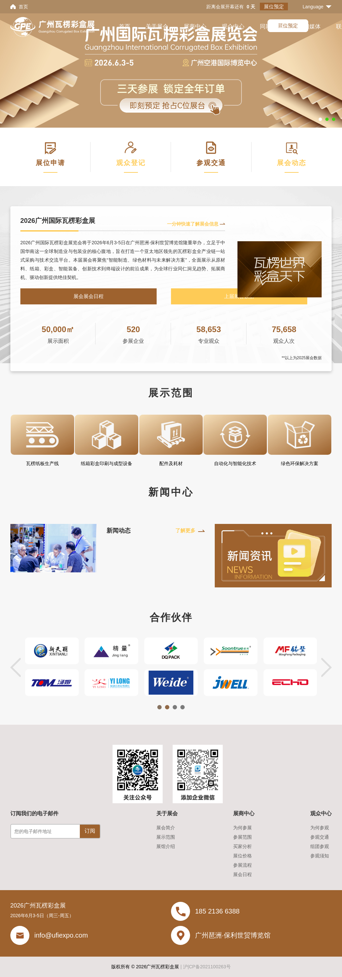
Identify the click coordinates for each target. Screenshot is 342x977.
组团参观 (319, 846)
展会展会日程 (88, 296)
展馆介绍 (165, 846)
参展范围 (242, 837)
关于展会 (157, 26)
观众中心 (233, 26)
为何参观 (319, 827)
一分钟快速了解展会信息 (192, 224)
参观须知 (319, 855)
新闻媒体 (309, 26)
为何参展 (242, 827)
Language (313, 6)
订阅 (89, 831)
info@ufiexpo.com (61, 935)
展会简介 (165, 827)
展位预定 (274, 6)
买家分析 (242, 846)
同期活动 (271, 26)
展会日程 (242, 874)
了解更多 (185, 530)
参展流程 (242, 865)
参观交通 (319, 837)
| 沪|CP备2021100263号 (205, 966)
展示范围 (165, 837)
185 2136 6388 (217, 911)
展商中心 (195, 26)
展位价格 (242, 855)
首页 (23, 6)
